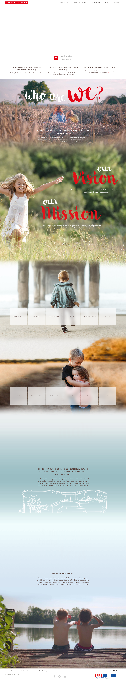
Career (116, 3)
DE (111, 671)
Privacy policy (15, 671)
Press (106, 3)
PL (120, 671)
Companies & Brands (79, 3)
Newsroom (95, 3)
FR (117, 671)
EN (114, 671)
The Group (63, 3)
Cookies (23, 671)
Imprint (7, 671)
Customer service (32, 671)
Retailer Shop (43, 671)
